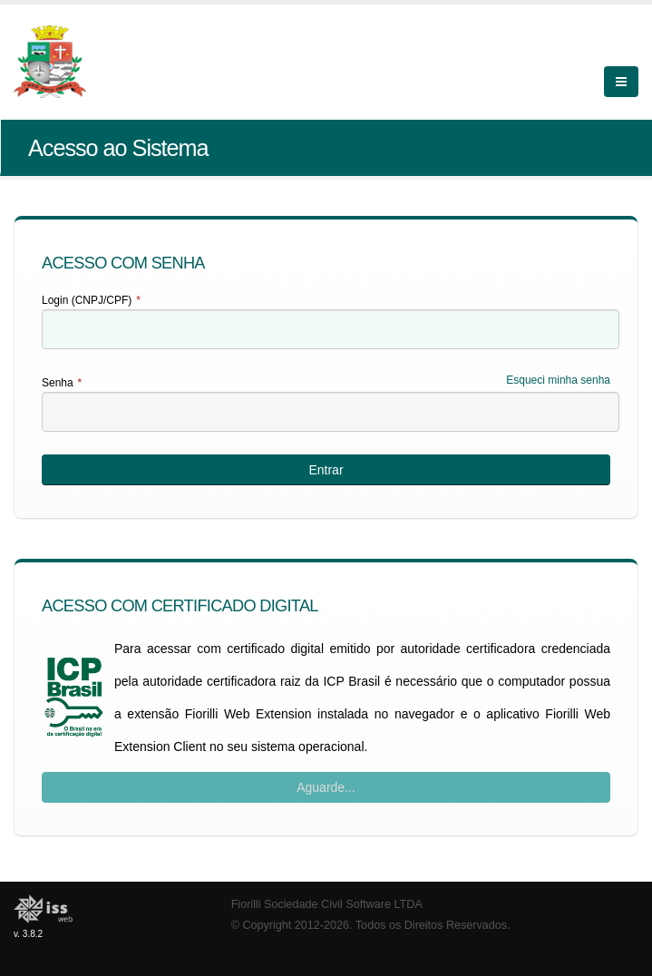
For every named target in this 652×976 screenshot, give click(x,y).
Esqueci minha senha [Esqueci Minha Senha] (558, 380)
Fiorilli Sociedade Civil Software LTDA (327, 904)
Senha (62, 382)
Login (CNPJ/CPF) (91, 300)
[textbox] (330, 329)
